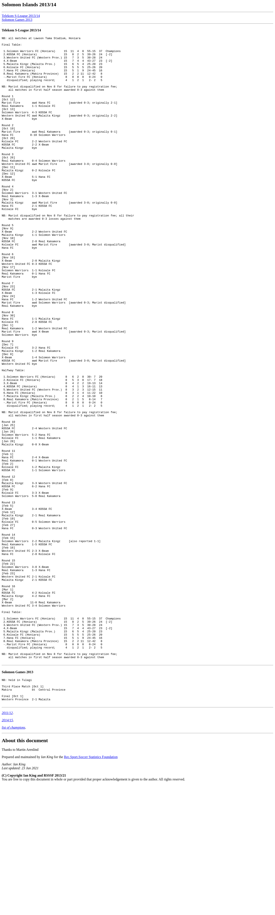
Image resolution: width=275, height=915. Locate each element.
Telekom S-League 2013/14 (21, 16)
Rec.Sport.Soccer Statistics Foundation (91, 887)
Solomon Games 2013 (17, 19)
